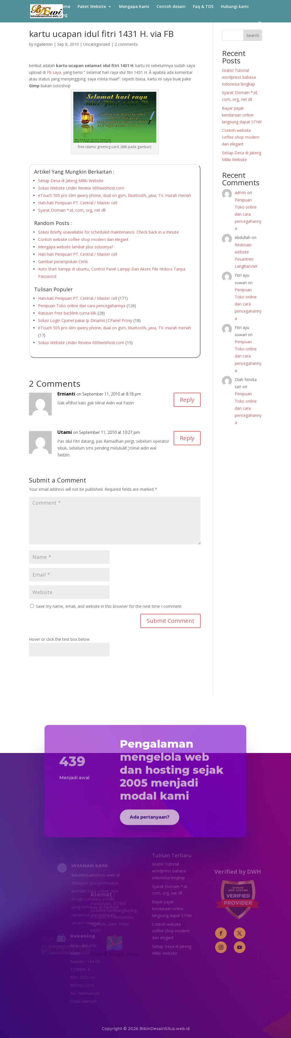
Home (64, 7)
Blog (63, 15)
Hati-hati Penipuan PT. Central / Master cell (77, 202)
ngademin (43, 44)
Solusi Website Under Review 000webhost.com (81, 188)
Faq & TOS (203, 7)
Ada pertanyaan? (148, 809)
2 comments (126, 44)
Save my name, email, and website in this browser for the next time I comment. (109, 606)
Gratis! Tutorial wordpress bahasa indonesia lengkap (239, 77)
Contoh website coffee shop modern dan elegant (83, 239)
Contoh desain (171, 7)
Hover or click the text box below (59, 639)
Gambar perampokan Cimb (63, 261)
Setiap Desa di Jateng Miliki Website (70, 180)
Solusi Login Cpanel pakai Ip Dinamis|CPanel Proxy (85, 320)
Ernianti (66, 394)
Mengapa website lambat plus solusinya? (75, 246)
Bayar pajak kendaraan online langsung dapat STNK (242, 114)
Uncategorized (96, 44)
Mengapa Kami (134, 7)
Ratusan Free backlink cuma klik (67, 313)
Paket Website (92, 7)
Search (252, 35)
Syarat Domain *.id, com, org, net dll (71, 210)
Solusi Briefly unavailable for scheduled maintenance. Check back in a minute (108, 232)
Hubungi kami (235, 7)
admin (240, 192)
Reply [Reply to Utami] (187, 438)
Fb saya (54, 72)
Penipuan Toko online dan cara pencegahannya (81, 305)
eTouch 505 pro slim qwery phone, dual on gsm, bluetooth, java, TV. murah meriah (114, 195)
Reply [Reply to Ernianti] (187, 399)
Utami (64, 432)
